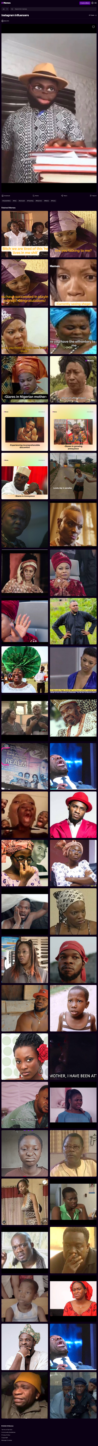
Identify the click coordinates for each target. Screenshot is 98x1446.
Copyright (4, 1437)
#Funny (53, 200)
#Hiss (14, 200)
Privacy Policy (5, 1435)
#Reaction (39, 200)
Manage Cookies (6, 1440)
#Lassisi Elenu (6, 200)
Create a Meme (84, 3)
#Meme (46, 200)
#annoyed (22, 200)
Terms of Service (6, 1429)
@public (6, 21)
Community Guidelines (8, 1432)
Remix (35, 196)
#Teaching (30, 200)
